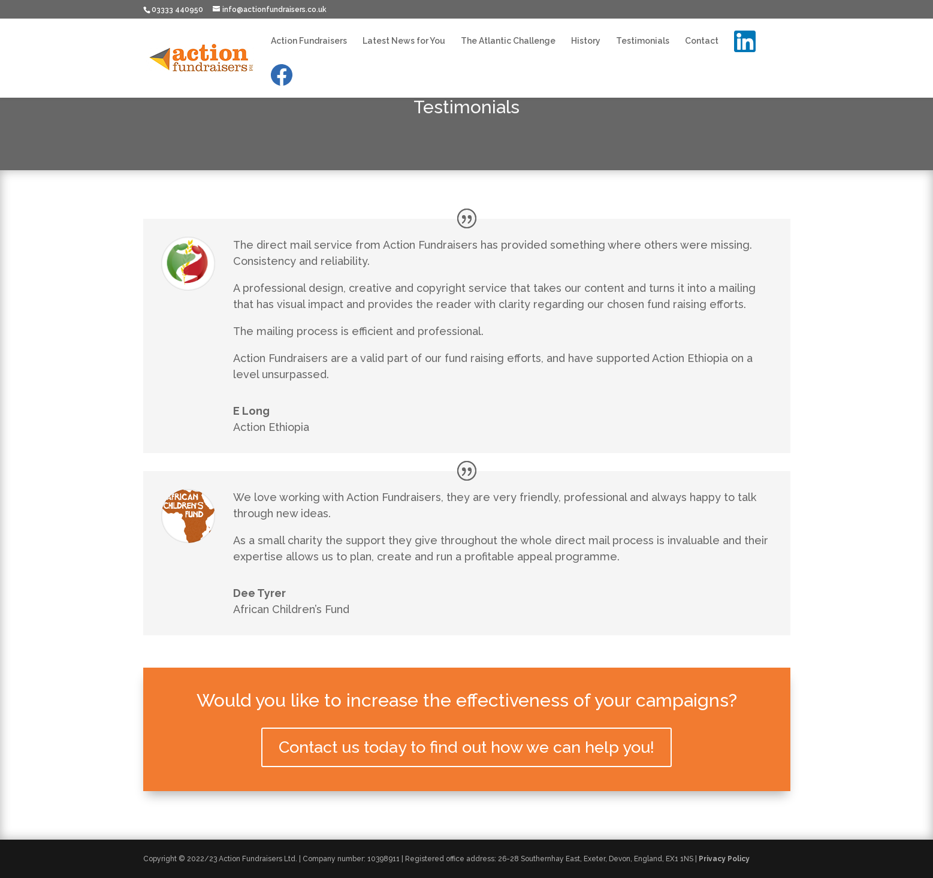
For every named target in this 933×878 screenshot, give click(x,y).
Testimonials (642, 41)
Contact (701, 41)
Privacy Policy (724, 859)
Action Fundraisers (309, 41)
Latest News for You (404, 41)
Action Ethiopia (271, 427)
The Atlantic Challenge (508, 41)
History (585, 41)
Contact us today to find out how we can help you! (466, 747)
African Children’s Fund (291, 609)
